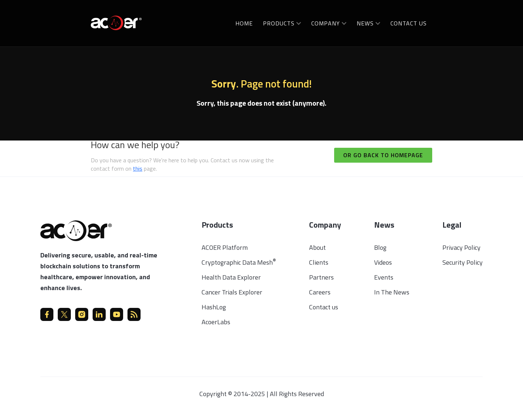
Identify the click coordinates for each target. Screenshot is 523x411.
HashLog (214, 307)
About (317, 247)
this (137, 168)
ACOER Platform (225, 247)
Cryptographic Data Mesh (239, 262)
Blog (380, 247)
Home (244, 23)
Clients (318, 262)
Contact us (408, 23)
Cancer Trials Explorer (232, 292)
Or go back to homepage (383, 155)
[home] (116, 22)
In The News (391, 292)
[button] (282, 23)
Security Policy (462, 262)
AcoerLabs (216, 322)
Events (383, 277)
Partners (321, 277)
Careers (320, 292)
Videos (383, 262)
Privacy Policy (461, 247)
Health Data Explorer (231, 277)
